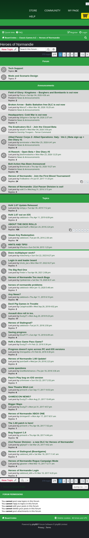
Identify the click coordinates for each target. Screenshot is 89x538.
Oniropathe (25, 352)
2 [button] (64, 54)
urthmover (24, 380)
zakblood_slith (26, 454)
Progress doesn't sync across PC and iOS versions (36, 349)
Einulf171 (24, 335)
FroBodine (24, 178)
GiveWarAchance (27, 370)
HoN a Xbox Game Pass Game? (25, 341)
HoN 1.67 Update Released (23, 205)
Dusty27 (23, 316)
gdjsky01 (24, 444)
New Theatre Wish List (20, 387)
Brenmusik (25, 166)
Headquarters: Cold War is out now (27, 114)
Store (33, 10)
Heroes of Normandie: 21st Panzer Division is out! (35, 186)
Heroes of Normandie (16, 44)
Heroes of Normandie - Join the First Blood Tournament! (39, 176)
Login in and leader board (22, 260)
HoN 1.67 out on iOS (19, 214)
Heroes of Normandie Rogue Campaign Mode (33, 461)
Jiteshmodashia (27, 154)
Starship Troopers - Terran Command (34, 132)
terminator (25, 142)
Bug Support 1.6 (17, 432)
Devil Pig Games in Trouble (23, 303)
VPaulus (23, 247)
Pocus (22, 95)
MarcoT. (23, 107)
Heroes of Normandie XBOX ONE (26, 413)
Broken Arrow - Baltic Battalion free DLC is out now (36, 104)
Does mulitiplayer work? (21, 252)
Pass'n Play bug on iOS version (25, 377)
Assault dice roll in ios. (21, 313)
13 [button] (82, 54)
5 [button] (75, 54)
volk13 (23, 189)
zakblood (24, 217)
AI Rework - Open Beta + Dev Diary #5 (29, 151)
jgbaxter (23, 463)
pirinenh (23, 389)
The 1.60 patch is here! (20, 423)
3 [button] (68, 54)
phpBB (34, 524)
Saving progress (17, 332)
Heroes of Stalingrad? (20, 322)
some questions (17, 368)
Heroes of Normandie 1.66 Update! (27, 358)
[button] (54, 54)
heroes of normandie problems (25, 285)
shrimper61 (25, 416)
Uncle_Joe (24, 263)
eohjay (23, 208)
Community (52, 10)
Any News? (14, 294)
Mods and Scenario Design (23, 76)
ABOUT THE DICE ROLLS (22, 224)
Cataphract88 (26, 306)
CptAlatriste (25, 280)
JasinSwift (24, 227)
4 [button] (72, 54)
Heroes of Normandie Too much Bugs (29, 277)
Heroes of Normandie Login (23, 470)
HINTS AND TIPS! (17, 244)
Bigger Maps (15, 404)
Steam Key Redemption (21, 235)
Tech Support (15, 68)
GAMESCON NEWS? (19, 396)
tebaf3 (23, 129)
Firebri (23, 272)
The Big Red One (17, 269)
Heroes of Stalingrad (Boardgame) (27, 451)
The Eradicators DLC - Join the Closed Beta (32, 127)
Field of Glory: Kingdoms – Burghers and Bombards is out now (43, 92)
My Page (73, 10)
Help (32, 16)
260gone (24, 117)
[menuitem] (19, 32)
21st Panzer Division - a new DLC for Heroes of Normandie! (40, 442)
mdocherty (25, 255)
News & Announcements (28, 97)
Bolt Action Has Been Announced (26, 164)
